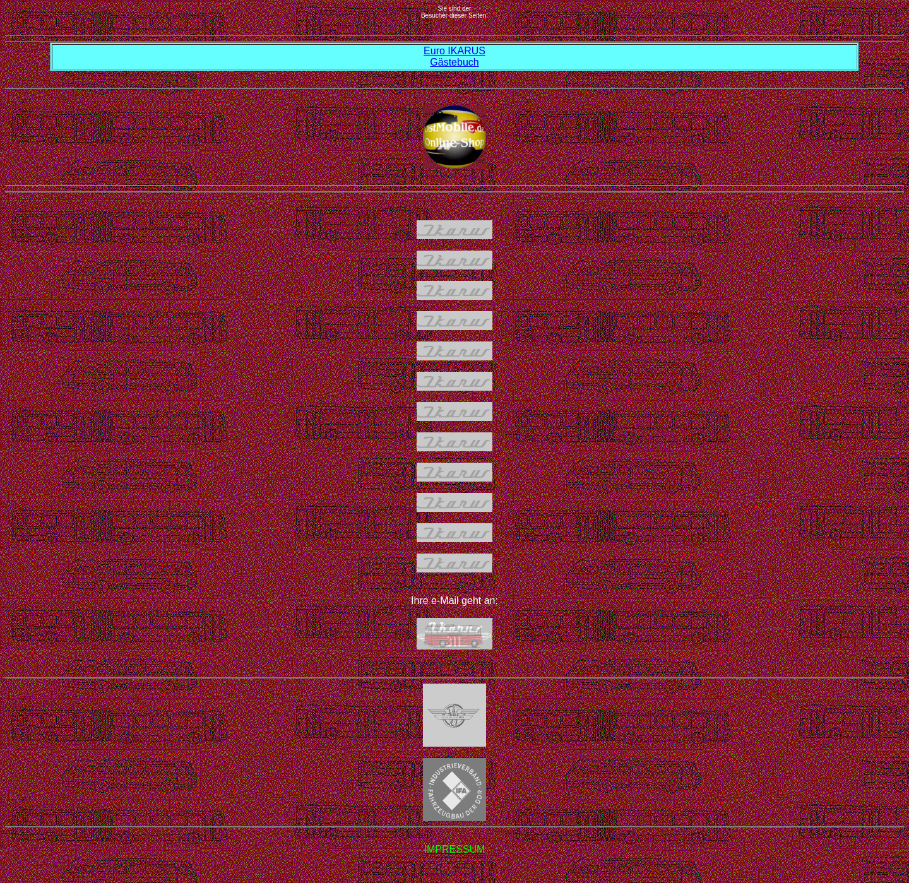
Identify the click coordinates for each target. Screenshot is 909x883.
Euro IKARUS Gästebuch (454, 56)
